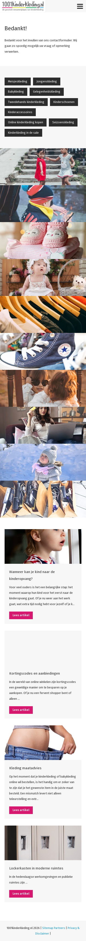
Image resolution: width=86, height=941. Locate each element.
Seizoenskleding (63, 122)
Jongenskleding (46, 81)
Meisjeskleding (17, 81)
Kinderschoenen (64, 102)
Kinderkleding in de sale (23, 132)
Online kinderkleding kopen (25, 122)
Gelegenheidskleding (46, 91)
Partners (59, 928)
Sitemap (47, 928)
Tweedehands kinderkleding (26, 102)
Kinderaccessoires (20, 112)
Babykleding (16, 91)
